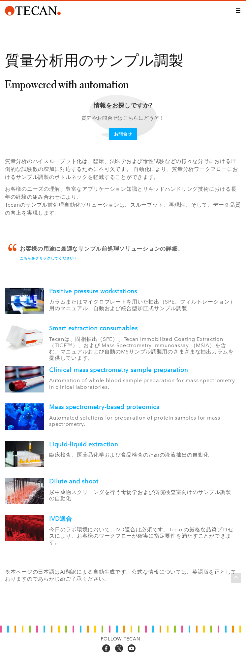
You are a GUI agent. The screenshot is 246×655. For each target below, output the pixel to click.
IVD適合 (60, 518)
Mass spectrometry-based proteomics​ (104, 407)
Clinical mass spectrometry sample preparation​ (118, 370)
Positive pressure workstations (93, 291)
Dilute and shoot (74, 481)
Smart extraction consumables (93, 328)
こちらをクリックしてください (48, 258)
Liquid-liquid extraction (83, 444)
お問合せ (123, 134)
